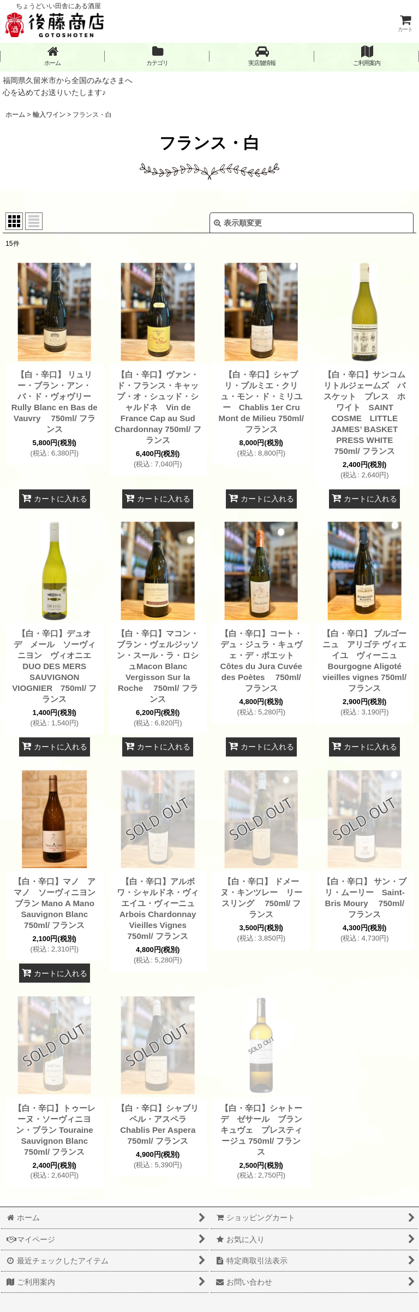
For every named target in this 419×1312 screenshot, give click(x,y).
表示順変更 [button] (238, 222)
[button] (262, 56)
